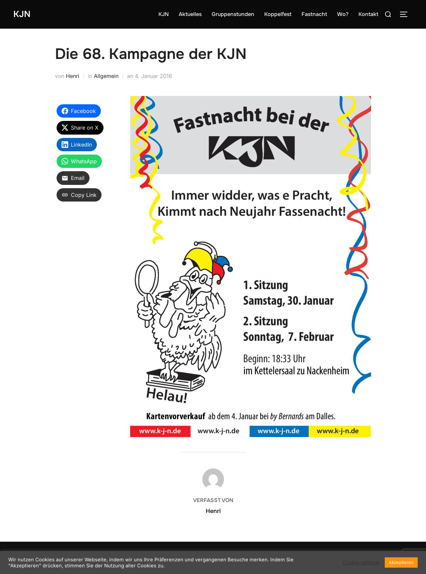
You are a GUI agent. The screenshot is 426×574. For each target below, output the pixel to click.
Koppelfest (278, 14)
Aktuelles (190, 14)
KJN (22, 14)
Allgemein (106, 76)
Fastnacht (314, 14)
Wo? (342, 14)
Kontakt (368, 14)
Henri (72, 76)
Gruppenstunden (233, 14)
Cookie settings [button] (361, 563)
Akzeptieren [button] (401, 562)
